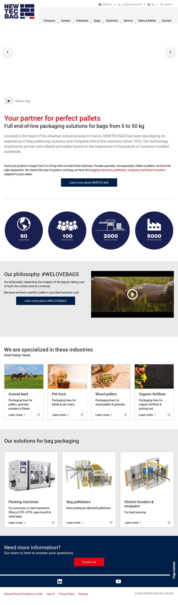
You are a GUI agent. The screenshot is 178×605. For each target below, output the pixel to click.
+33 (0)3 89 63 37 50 (132, 4)
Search (168, 4)
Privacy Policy (67, 594)
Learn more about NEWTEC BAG (89, 182)
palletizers (120, 170)
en (153, 4)
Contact (107, 4)
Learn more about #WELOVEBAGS (46, 301)
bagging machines (101, 170)
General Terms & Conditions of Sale (23, 594)
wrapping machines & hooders (146, 170)
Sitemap (83, 594)
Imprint (51, 594)
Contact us (89, 562)
